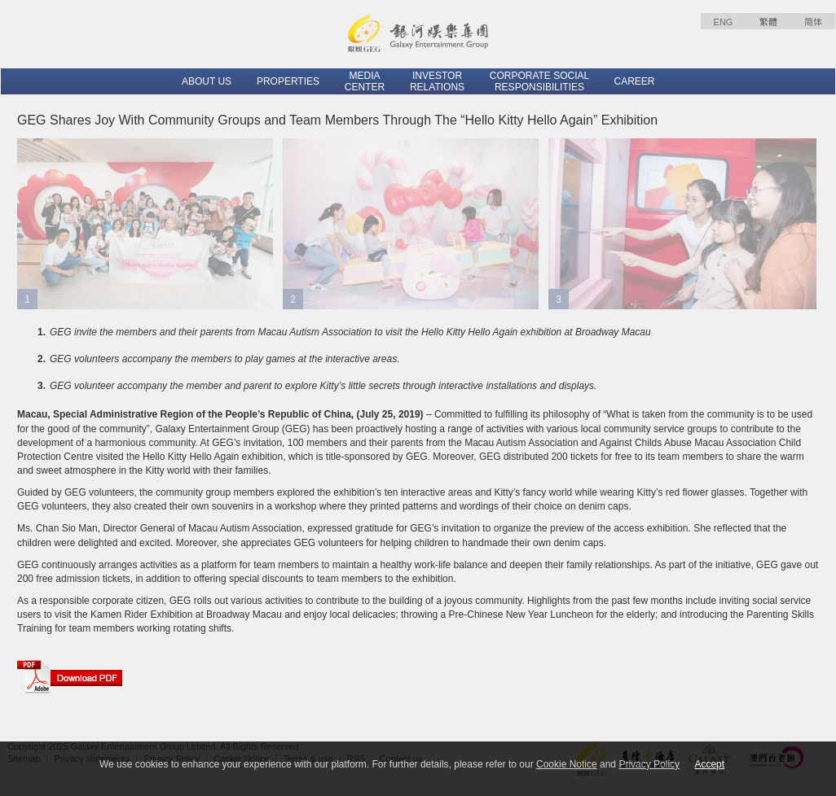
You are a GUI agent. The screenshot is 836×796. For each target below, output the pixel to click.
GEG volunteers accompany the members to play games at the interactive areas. (225, 359)
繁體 (768, 22)
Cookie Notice (566, 764)
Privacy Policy (649, 764)
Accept (709, 764)
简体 (813, 22)
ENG (723, 22)
